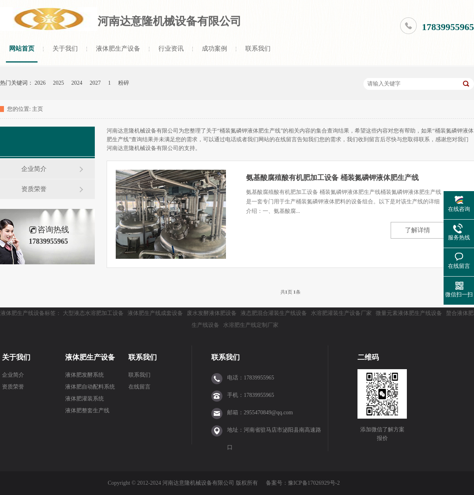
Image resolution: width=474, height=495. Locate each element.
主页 (37, 109)
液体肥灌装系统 (84, 399)
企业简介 (34, 168)
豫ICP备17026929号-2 (314, 483)
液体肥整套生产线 (87, 410)
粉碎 (123, 83)
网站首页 (21, 48)
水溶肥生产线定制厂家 (250, 325)
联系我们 (258, 48)
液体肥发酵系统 (84, 375)
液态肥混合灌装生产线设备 (274, 313)
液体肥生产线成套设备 (155, 313)
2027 (95, 83)
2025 (58, 83)
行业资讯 (171, 48)
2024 (77, 83)
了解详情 (417, 230)
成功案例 (214, 48)
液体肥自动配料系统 (90, 387)
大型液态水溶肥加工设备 (93, 313)
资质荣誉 (34, 189)
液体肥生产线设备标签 (28, 313)
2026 (40, 83)
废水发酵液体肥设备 (212, 313)
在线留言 (139, 387)
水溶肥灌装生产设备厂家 (341, 313)
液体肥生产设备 (118, 48)
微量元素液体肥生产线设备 (409, 313)
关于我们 (65, 48)
